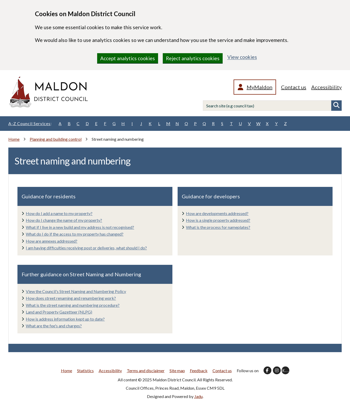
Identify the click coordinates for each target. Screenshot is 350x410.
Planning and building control (56, 139)
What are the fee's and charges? (54, 325)
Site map (177, 370)
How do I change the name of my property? (64, 220)
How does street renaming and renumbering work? (71, 298)
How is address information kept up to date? (65, 318)
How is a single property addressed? (218, 220)
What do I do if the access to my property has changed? (74, 233)
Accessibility (326, 87)
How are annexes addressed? (51, 240)
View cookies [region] (242, 56)
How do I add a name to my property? (59, 213)
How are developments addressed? (217, 213)
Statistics (85, 370)
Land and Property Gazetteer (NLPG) (59, 311)
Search (336, 105)
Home (14, 139)
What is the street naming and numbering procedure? (73, 305)
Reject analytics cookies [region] (193, 58)
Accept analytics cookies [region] (127, 58)
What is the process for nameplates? (218, 227)
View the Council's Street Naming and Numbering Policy (76, 291)
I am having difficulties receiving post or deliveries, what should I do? (86, 247)
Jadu (198, 396)
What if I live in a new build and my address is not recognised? (80, 227)
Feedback (199, 370)
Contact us (293, 87)
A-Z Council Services (30, 123)
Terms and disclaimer (146, 370)
